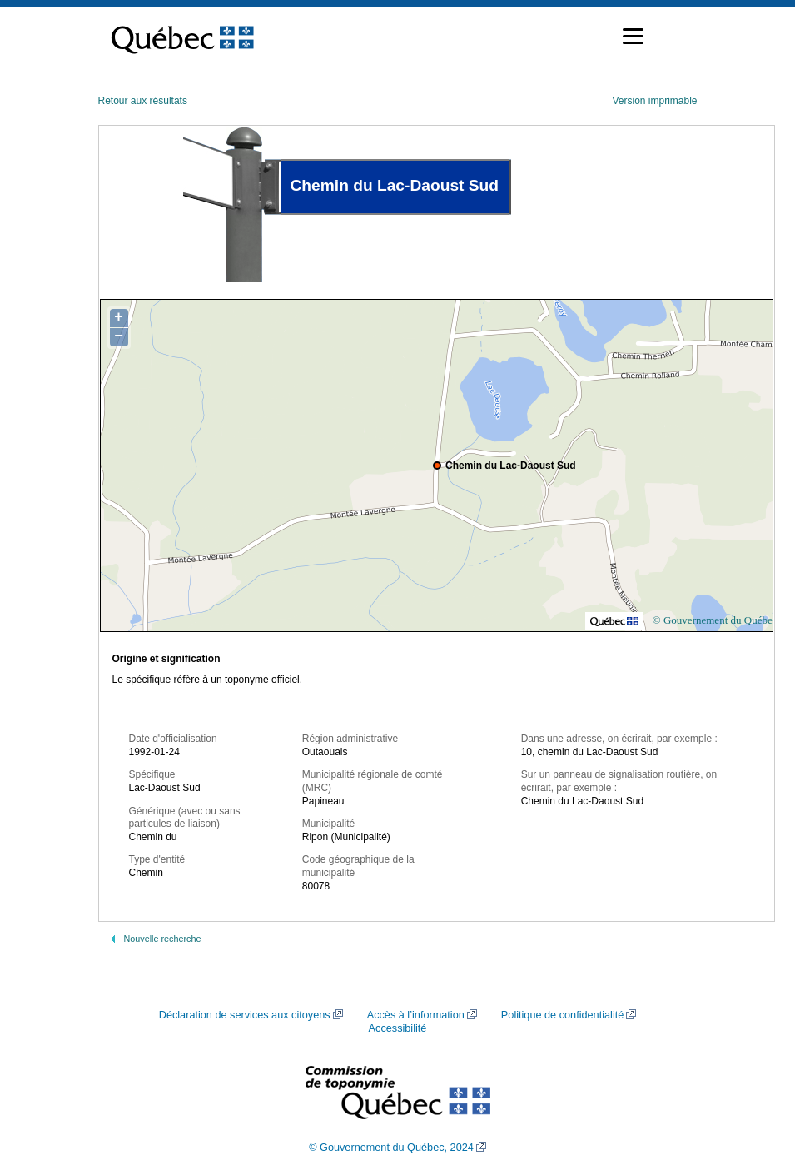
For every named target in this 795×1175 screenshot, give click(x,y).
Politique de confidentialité (562, 1015)
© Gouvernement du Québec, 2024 (391, 1147)
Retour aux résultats (142, 101)
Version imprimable (654, 101)
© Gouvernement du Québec (715, 620)
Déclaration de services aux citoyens (244, 1015)
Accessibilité (398, 1028)
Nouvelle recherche (162, 938)
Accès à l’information (416, 1015)
